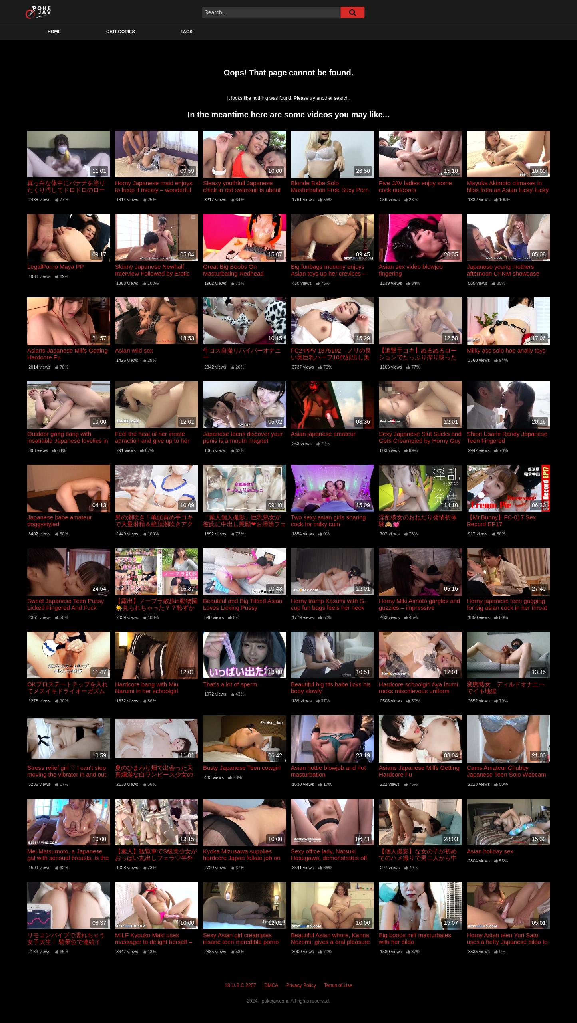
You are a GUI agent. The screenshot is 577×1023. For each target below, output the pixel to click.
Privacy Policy (301, 985)
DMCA (271, 985)
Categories (120, 31)
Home (54, 31)
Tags (187, 31)
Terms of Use (338, 985)
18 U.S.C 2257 (240, 985)
